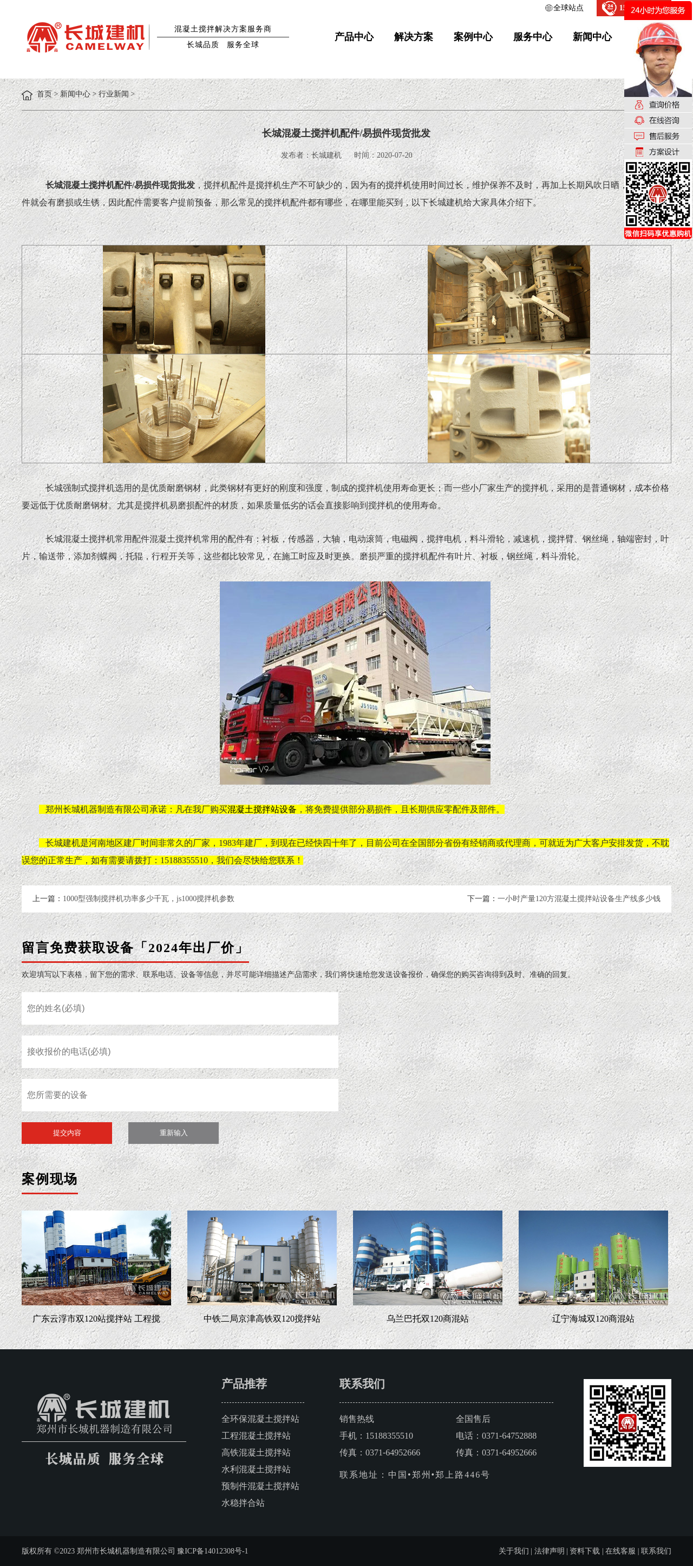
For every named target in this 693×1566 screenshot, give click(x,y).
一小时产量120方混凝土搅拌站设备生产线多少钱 (579, 899)
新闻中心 (592, 36)
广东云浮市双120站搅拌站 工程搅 (96, 1318)
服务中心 (532, 36)
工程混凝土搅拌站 (256, 1435)
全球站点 (568, 8)
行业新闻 (114, 94)
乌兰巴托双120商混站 (428, 1318)
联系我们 (656, 1551)
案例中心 (473, 36)
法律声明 (549, 1551)
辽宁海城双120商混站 (593, 1318)
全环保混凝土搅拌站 (260, 1418)
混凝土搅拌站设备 (262, 809)
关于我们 (514, 1551)
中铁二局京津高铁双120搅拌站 (262, 1318)
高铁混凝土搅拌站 (256, 1452)
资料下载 (585, 1551)
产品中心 (354, 36)
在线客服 (620, 1551)
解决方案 (413, 36)
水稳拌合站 (243, 1502)
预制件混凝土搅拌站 (260, 1486)
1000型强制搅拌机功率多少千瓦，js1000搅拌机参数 (148, 899)
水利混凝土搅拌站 (256, 1469)
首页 (44, 94)
